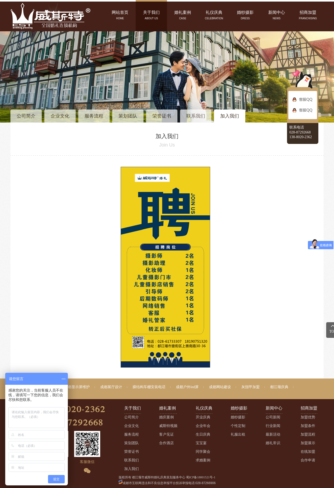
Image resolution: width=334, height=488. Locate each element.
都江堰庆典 (279, 387)
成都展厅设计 (111, 387)
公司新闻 (273, 417)
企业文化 (60, 116)
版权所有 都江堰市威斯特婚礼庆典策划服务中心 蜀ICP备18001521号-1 (167, 477)
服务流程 (94, 116)
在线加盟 (308, 452)
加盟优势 (308, 417)
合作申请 (308, 460)
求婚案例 (203, 460)
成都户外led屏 (187, 387)
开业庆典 (203, 417)
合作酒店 (166, 443)
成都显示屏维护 (77, 387)
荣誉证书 (161, 116)
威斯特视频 (168, 426)
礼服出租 (238, 434)
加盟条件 (308, 426)
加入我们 (229, 116)
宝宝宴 (201, 443)
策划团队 (127, 116)
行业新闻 (273, 426)
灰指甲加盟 (250, 387)
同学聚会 (203, 452)
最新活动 (273, 434)
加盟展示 (308, 443)
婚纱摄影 (238, 417)
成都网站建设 (220, 387)
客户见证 (166, 434)
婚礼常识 (273, 443)
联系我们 (195, 116)
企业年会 (203, 426)
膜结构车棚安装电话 (149, 387)
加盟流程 (308, 434)
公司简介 (26, 116)
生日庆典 (203, 434)
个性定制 (238, 426)
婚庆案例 (166, 417)
